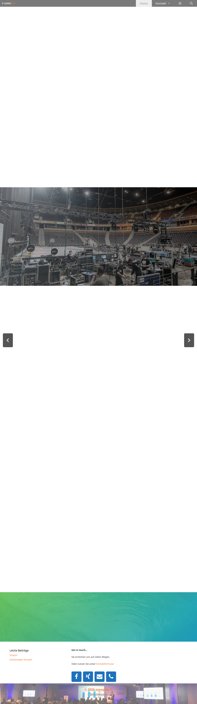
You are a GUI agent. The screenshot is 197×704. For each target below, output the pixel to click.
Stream (13, 655)
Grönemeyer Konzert (21, 659)
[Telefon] (111, 676)
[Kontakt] (100, 676)
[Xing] (88, 676)
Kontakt (165, 3)
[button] (8, 340)
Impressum (98, 694)
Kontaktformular (105, 664)
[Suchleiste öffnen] (191, 3)
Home (144, 3)
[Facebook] (76, 676)
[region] (98, 324)
